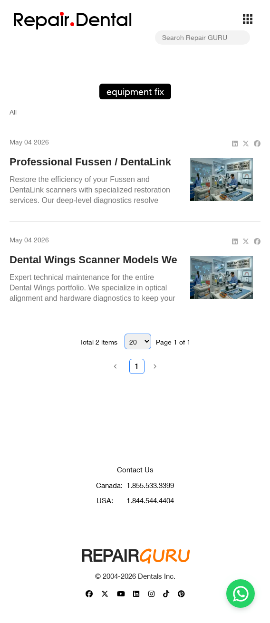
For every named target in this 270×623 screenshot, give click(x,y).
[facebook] (257, 143)
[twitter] (245, 143)
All (13, 112)
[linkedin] (235, 143)
